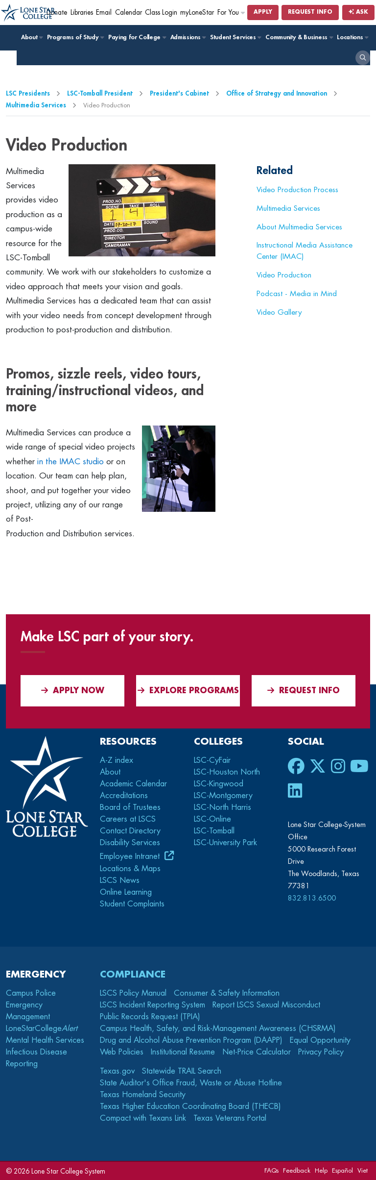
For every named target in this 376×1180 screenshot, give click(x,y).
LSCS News (120, 880)
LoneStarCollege (41, 1028)
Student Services (235, 37)
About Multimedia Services (299, 227)
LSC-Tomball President (100, 93)
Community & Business (298, 37)
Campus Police (31, 993)
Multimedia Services (36, 105)
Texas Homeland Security (143, 1095)
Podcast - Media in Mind (297, 294)
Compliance (132, 974)
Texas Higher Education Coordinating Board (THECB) (190, 1106)
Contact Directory (130, 831)
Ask (358, 12)
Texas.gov (117, 1071)
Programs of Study (75, 37)
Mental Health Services (45, 1040)
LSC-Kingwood (218, 784)
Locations (352, 37)
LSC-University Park (225, 843)
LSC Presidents (28, 93)
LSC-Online (212, 819)
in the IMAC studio (70, 461)
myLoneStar (197, 12)
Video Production (284, 275)
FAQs (271, 1170)
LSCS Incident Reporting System (152, 1005)
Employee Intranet (131, 856)
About (31, 37)
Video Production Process (297, 190)
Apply (263, 12)
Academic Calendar (133, 784)
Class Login (161, 12)
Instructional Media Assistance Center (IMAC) (304, 250)
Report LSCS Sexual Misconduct (266, 1005)
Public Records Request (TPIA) (150, 1017)
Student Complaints (132, 904)
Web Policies (121, 1052)
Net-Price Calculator (256, 1052)
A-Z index (116, 760)
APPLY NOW (72, 690)
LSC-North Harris (222, 807)
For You (231, 12)
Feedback (296, 1170)
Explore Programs (188, 690)
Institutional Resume (183, 1052)
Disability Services (130, 843)
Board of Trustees (130, 807)
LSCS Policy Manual (133, 993)
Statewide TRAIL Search (181, 1071)
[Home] (29, 13)
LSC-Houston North (227, 772)
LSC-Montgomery (223, 796)
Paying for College (136, 37)
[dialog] (346, 1150)
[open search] (362, 57)
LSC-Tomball (214, 831)
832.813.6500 (312, 898)
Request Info (310, 12)
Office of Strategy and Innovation (276, 93)
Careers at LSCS (128, 819)
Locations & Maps (130, 869)
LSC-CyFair (212, 760)
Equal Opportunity (320, 1040)
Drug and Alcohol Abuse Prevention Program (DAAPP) (191, 1040)
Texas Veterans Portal (229, 1118)
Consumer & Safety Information (227, 993)
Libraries (81, 12)
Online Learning (126, 892)
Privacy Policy (321, 1052)
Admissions (187, 37)
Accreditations (124, 796)
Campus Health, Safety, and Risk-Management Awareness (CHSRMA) (218, 1028)
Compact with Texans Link (143, 1118)
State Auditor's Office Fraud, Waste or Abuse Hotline (191, 1083)
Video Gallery (279, 312)
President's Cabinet (179, 93)
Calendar (128, 12)
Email (104, 12)
